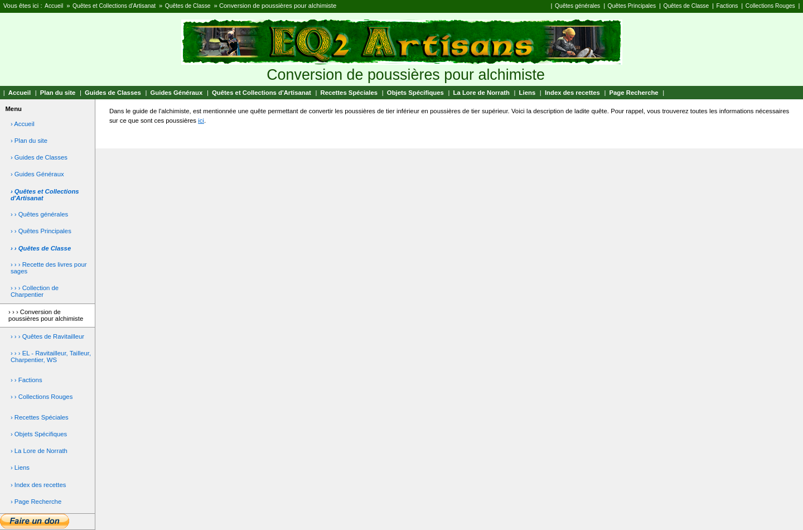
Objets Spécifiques (415, 92)
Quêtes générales (577, 6)
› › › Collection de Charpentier (35, 291)
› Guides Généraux (37, 174)
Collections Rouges (770, 6)
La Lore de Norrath (481, 92)
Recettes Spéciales (349, 92)
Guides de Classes (113, 92)
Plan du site (58, 92)
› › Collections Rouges (41, 396)
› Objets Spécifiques (39, 434)
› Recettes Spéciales (40, 417)
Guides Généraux (177, 92)
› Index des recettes (38, 484)
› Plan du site (29, 140)
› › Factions (26, 380)
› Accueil (23, 124)
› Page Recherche (36, 501)
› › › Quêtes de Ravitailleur (47, 336)
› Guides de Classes (39, 157)
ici (201, 120)
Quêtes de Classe (188, 6)
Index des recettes (572, 92)
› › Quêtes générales (39, 214)
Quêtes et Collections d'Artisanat (114, 6)
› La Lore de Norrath (39, 450)
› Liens (20, 467)
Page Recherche (634, 92)
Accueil (54, 6)
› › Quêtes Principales (41, 231)
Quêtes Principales (632, 6)
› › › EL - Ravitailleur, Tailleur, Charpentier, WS (51, 356)
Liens (527, 92)
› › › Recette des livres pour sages (49, 267)
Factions (727, 6)
